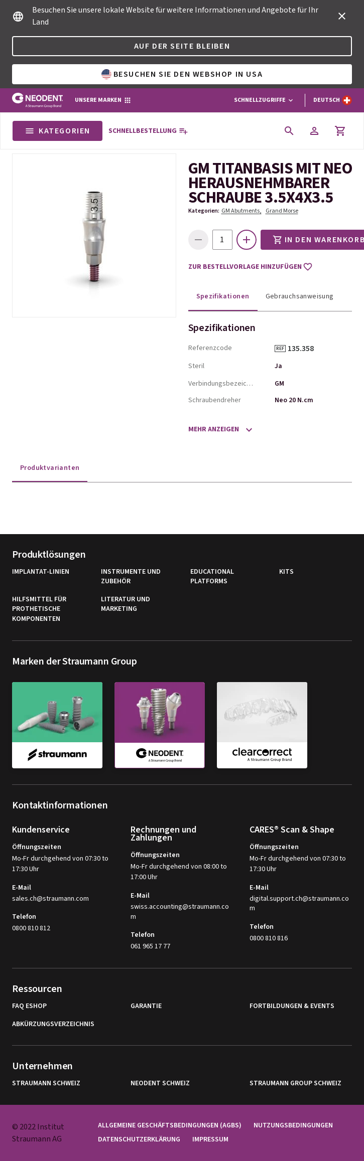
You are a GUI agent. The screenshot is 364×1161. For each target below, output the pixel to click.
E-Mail (21, 888)
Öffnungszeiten (36, 847)
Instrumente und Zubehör (131, 577)
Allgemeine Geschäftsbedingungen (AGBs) (169, 1125)
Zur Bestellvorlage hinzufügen (250, 267)
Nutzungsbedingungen (293, 1125)
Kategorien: (203, 211)
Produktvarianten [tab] (49, 468)
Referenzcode (210, 348)
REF (280, 348)
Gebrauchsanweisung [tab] (300, 296)
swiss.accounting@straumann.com (180, 912)
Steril (196, 366)
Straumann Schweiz (46, 1083)
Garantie (146, 1006)
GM (279, 384)
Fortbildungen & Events (292, 1006)
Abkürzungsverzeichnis (53, 1024)
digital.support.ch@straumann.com (299, 904)
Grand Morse (282, 211)
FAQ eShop (29, 1006)
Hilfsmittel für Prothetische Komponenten (39, 609)
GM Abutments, (241, 211)
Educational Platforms (212, 577)
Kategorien (57, 130)
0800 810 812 (31, 928)
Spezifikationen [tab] (223, 296)
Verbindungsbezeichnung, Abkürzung (221, 384)
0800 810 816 (269, 938)
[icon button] (342, 16)
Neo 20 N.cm (294, 400)
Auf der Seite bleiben (182, 46)
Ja (278, 366)
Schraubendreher (214, 400)
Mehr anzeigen (213, 429)
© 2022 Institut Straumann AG (38, 1132)
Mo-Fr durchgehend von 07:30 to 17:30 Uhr (60, 864)
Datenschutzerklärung (139, 1139)
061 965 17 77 (150, 946)
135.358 (304, 348)
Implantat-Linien (40, 572)
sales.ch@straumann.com (50, 899)
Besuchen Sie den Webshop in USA (182, 74)
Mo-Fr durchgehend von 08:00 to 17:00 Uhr (179, 872)
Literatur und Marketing (125, 604)
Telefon (24, 917)
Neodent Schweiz (160, 1083)
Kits (286, 572)
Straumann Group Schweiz (295, 1083)
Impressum (210, 1139)
